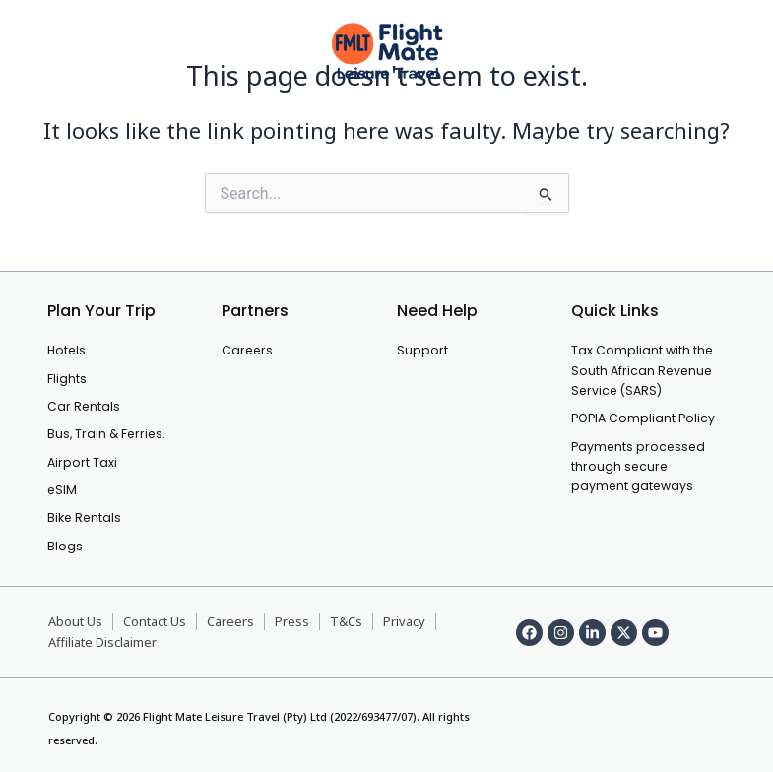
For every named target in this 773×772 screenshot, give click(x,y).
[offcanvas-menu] (46, 51)
